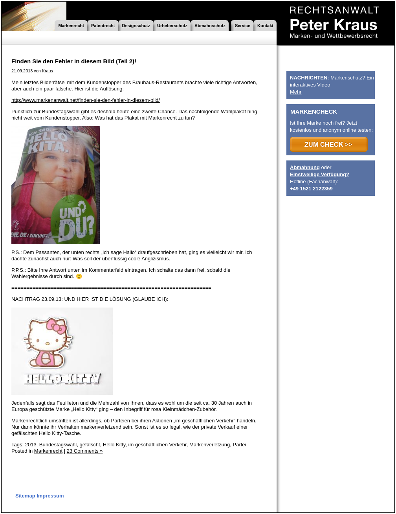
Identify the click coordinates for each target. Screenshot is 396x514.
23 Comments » (85, 451)
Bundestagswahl (58, 445)
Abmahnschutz (210, 25)
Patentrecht (103, 25)
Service (242, 25)
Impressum (50, 496)
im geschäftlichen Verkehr (157, 445)
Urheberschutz (172, 25)
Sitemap (25, 496)
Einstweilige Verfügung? (319, 174)
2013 (31, 445)
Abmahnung (305, 167)
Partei (239, 445)
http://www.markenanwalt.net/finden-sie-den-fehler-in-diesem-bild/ (85, 100)
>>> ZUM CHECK (329, 144)
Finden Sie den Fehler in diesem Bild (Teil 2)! (73, 61)
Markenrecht (71, 25)
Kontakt (265, 25)
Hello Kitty (114, 445)
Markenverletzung (209, 445)
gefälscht (89, 445)
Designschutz (136, 25)
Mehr (296, 92)
